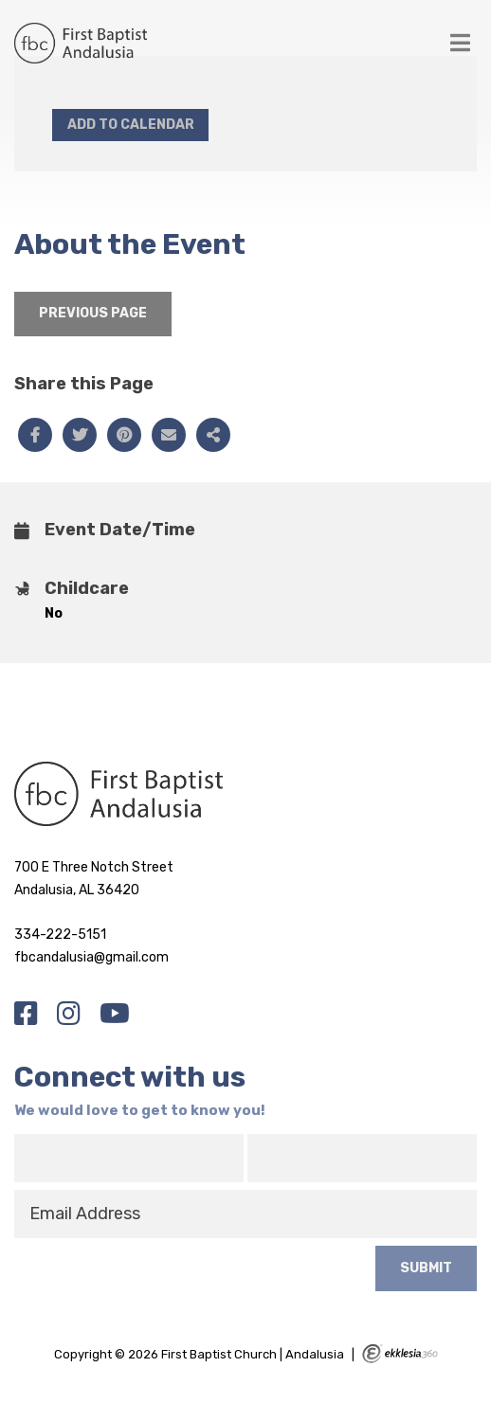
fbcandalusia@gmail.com (91, 957)
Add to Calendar (130, 125)
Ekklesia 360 (400, 1353)
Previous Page (93, 313)
